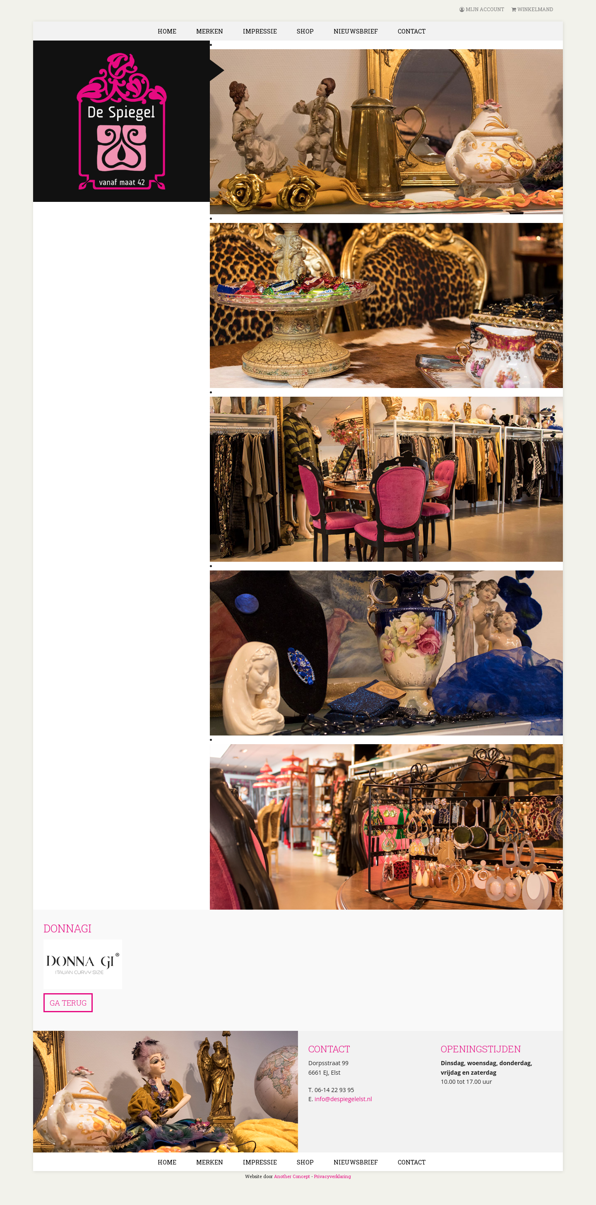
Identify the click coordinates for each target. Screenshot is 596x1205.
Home (167, 31)
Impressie (260, 31)
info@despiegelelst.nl (342, 1099)
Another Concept (292, 1176)
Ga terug (68, 1003)
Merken (209, 31)
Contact (412, 31)
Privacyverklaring (332, 1176)
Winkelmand (532, 9)
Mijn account (481, 9)
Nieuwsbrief (356, 31)
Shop (305, 31)
